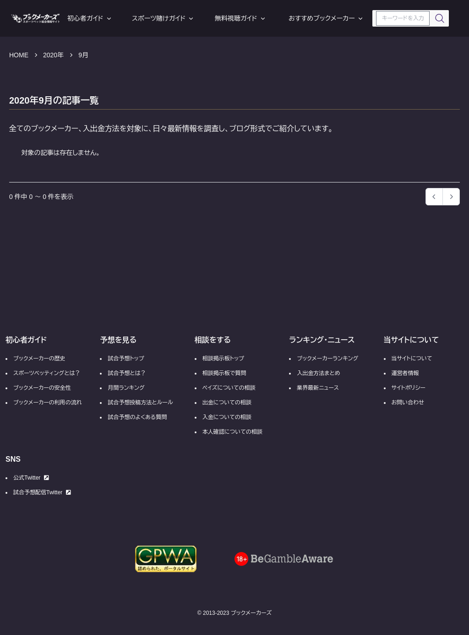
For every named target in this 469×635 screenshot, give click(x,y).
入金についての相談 (226, 417)
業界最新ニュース (318, 388)
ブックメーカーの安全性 (42, 388)
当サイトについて (412, 358)
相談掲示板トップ (223, 358)
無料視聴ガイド (241, 18)
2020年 (53, 55)
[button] (451, 196)
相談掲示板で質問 (224, 373)
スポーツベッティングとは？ (46, 373)
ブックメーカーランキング (327, 358)
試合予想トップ (126, 358)
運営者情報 (405, 373)
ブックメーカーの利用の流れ (47, 402)
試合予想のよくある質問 (137, 417)
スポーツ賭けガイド (163, 18)
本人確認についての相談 (232, 432)
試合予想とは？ (127, 373)
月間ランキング (126, 388)
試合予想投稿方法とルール (140, 402)
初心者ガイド (90, 18)
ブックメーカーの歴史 (39, 358)
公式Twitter (31, 478)
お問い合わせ (408, 402)
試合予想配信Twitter (42, 492)
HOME (18, 55)
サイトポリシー (408, 388)
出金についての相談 (226, 402)
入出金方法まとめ (318, 373)
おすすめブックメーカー (326, 18)
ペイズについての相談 (229, 388)
